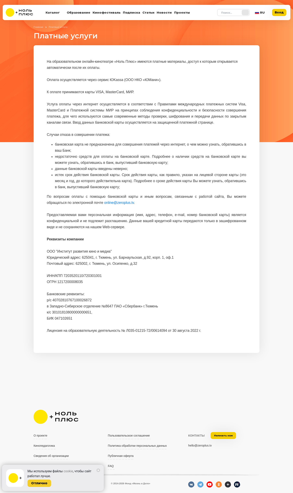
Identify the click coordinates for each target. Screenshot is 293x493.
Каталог (53, 12)
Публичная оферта (120, 455)
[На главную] (22, 12)
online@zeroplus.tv (119, 203)
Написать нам (223, 435)
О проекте (40, 435)
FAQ (111, 466)
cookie (68, 471)
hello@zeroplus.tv (200, 445)
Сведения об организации (51, 455)
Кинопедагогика (44, 445)
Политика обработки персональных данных (137, 445)
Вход (279, 12)
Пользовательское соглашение (129, 435)
